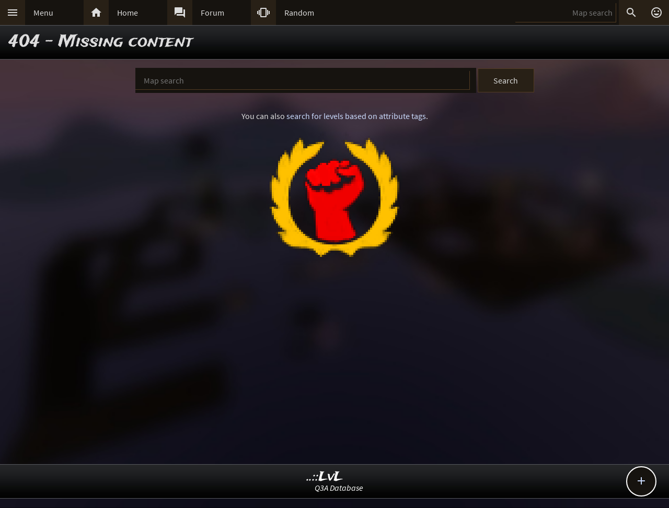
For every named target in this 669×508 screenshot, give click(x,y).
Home (127, 12)
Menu (43, 12)
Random (299, 12)
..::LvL (324, 477)
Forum (212, 12)
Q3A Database (339, 487)
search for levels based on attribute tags (356, 116)
